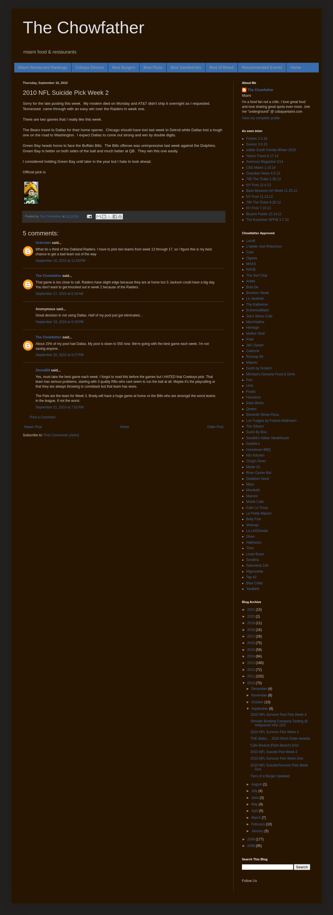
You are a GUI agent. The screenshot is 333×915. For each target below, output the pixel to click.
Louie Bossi (255, 554)
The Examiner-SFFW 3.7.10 (267, 220)
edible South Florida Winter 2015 (271, 150)
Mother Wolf (255, 334)
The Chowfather (83, 27)
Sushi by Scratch (259, 368)
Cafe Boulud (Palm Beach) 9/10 (274, 745)
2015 (251, 650)
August (257, 784)
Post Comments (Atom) (61, 435)
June (255, 798)
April (255, 811)
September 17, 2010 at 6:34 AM (59, 294)
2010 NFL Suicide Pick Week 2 (273, 752)
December (259, 689)
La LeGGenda (257, 531)
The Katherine (257, 305)
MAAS (251, 264)
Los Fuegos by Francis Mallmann (271, 421)
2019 (251, 623)
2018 (251, 630)
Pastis (251, 392)
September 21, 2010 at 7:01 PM (59, 407)
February (258, 824)
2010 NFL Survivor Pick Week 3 (274, 732)
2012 (251, 670)
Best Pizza (152, 67)
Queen (251, 409)
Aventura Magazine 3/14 (264, 162)
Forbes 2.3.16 (256, 139)
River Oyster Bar (259, 473)
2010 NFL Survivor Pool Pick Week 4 (278, 715)
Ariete (250, 281)
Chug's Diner (256, 461)
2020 (251, 616)
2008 (251, 846)
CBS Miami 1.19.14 (261, 168)
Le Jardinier (255, 299)
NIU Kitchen (255, 455)
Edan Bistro (255, 403)
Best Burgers (123, 67)
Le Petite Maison (259, 513)
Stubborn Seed (257, 479)
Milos (250, 484)
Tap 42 (251, 577)
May (255, 804)
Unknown (43, 243)
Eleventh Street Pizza (262, 415)
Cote (249, 252)
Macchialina (255, 322)
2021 (251, 610)
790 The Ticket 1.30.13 (263, 179)
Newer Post (33, 427)
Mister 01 (253, 467)
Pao (249, 380)
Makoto (251, 363)
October (257, 702)
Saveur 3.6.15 (257, 144)
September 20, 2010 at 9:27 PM (59, 355)
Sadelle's (253, 444)
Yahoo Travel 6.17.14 (262, 156)
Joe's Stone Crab (259, 316)
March (256, 818)
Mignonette (254, 571)
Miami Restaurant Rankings (42, 67)
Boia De (252, 287)
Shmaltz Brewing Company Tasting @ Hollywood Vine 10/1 (279, 723)
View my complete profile (261, 118)
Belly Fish (253, 519)
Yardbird (252, 589)
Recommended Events (262, 67)
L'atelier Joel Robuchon (264, 246)
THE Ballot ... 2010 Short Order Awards (280, 739)
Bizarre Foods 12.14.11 (264, 214)
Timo (250, 548)
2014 (251, 656)
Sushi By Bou (256, 432)
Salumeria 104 (257, 565)
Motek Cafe (255, 502)
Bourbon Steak (257, 293)
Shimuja (252, 525)
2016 (251, 643)
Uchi (249, 386)
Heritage (252, 328)
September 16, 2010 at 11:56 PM (60, 261)
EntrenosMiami (257, 310)
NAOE (251, 270)
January (257, 831)
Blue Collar (254, 583)
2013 (251, 663)
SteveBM (43, 370)
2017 (251, 636)
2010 (251, 683)
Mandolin (253, 490)
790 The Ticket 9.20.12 (263, 202)
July (254, 791)
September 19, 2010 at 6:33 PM (59, 322)
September (260, 709)
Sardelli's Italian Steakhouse (267, 438)
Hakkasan (253, 542)
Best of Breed (221, 67)
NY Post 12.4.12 (258, 185)
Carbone (252, 351)
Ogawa (251, 258)
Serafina (252, 560)
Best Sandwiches (185, 67)
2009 (251, 839)
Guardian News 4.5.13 (263, 173)
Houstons (253, 397)
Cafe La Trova (257, 508)
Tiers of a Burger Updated (270, 776)
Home (295, 67)
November (259, 695)
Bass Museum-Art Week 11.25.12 (271, 191)
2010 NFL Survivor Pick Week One (276, 758)
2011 (251, 676)
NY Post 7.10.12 (258, 208)
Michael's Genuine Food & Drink (270, 374)
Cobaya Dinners (89, 67)
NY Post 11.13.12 (259, 197)
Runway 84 (254, 357)
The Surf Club (256, 275)
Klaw (250, 339)
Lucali (250, 241)
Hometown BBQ (258, 450)
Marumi (252, 496)
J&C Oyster (255, 345)
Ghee (250, 536)
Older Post (215, 427)
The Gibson (255, 426)
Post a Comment (42, 417)
